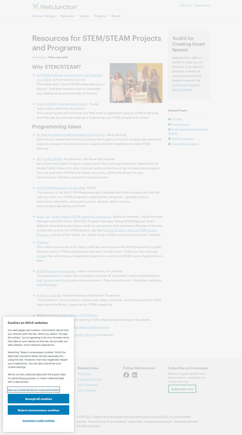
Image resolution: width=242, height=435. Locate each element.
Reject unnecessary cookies (38, 410)
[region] (38, 374)
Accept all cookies (38, 398)
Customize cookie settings (38, 420)
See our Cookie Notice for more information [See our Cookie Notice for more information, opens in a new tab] (33, 389)
